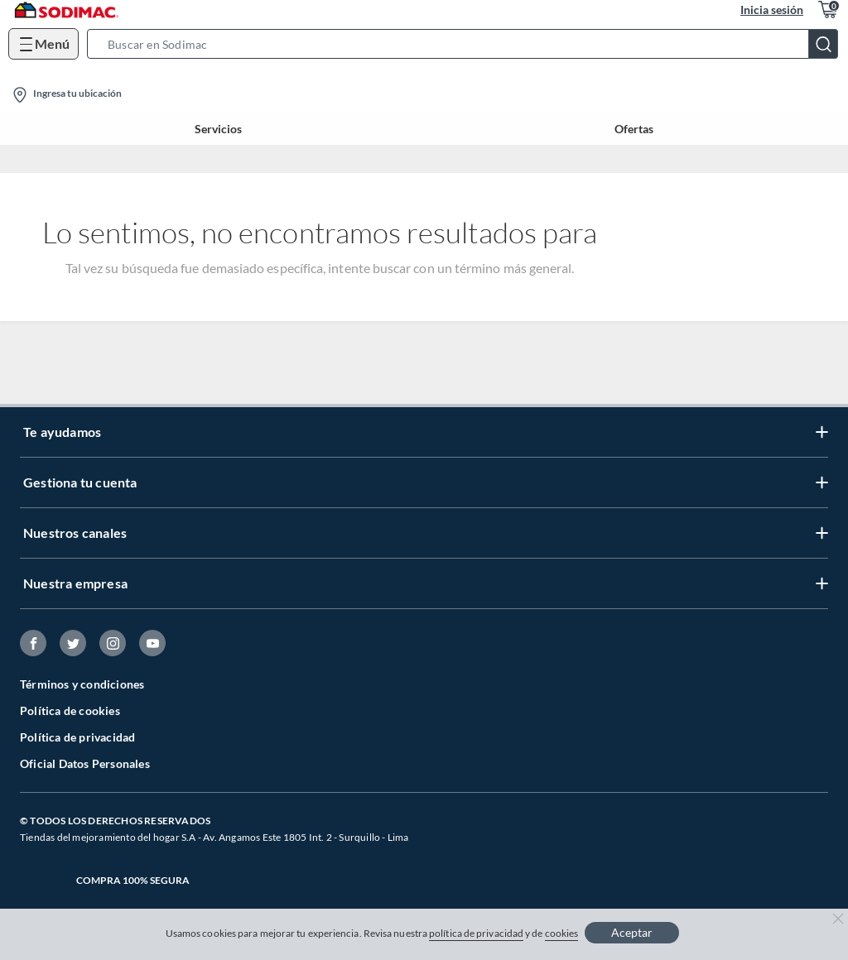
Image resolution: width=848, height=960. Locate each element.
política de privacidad (476, 933)
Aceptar (632, 932)
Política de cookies (70, 710)
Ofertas (633, 129)
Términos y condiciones (82, 684)
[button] (467, 44)
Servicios (218, 129)
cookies (562, 933)
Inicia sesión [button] (771, 9)
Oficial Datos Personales (85, 763)
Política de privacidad (77, 737)
